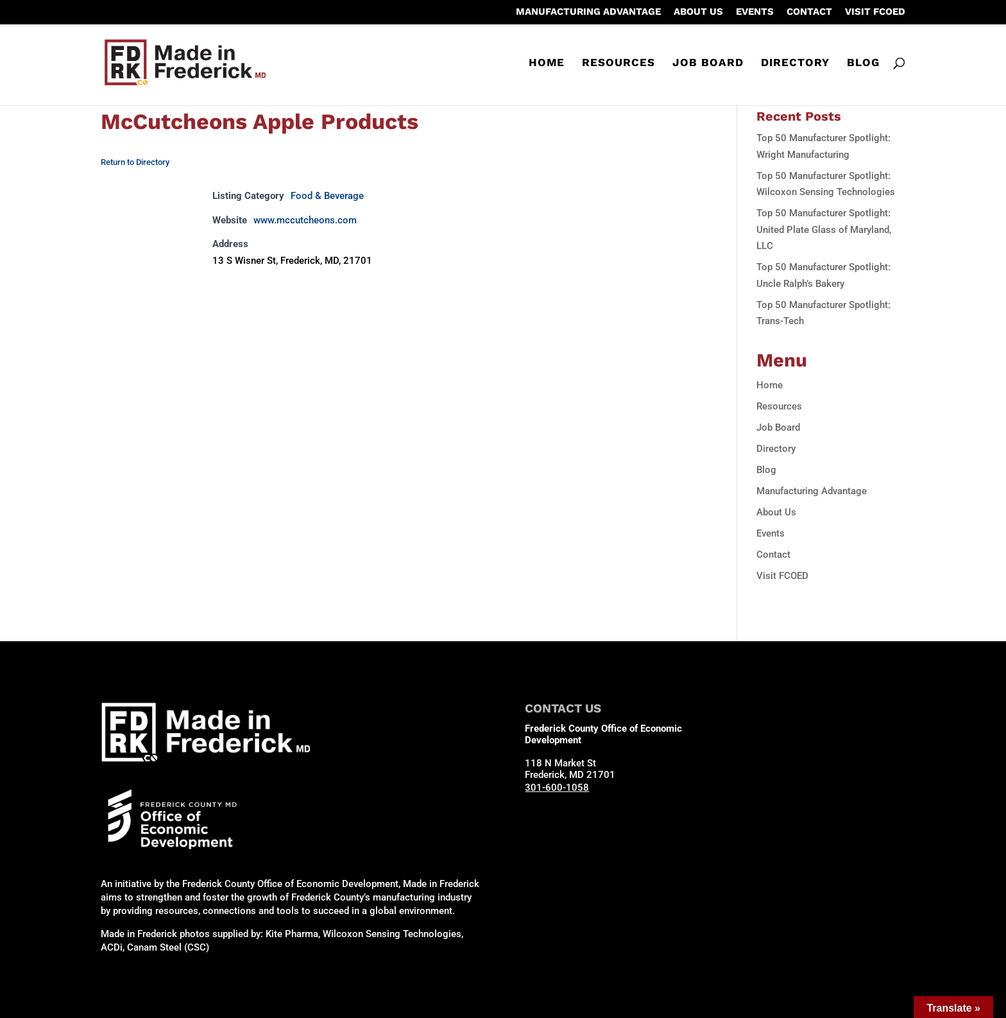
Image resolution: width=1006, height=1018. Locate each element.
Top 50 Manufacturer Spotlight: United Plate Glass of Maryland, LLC (823, 229)
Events (755, 12)
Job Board (708, 63)
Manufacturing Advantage (588, 12)
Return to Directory (135, 162)
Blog (863, 63)
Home (547, 63)
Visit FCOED (875, 12)
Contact (809, 12)
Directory (795, 63)
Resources (618, 63)
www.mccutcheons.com (305, 220)
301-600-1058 (557, 787)
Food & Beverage (327, 196)
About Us (698, 12)
